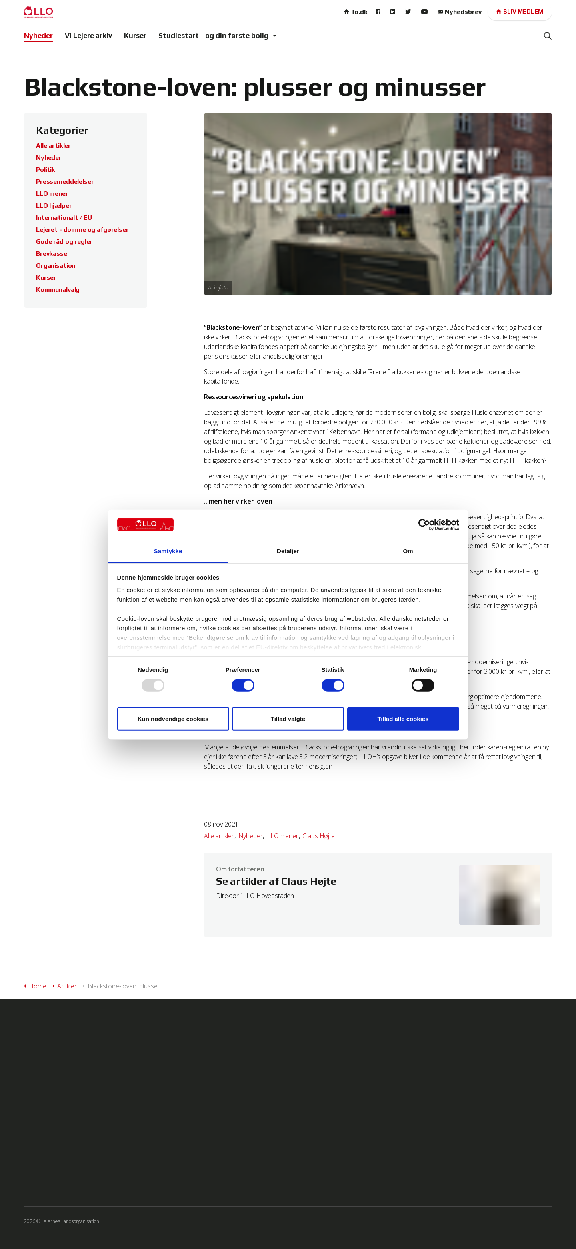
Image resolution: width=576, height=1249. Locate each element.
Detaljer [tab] (288, 551)
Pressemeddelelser (65, 181)
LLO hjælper (54, 205)
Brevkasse (51, 253)
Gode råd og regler (64, 241)
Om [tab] (408, 551)
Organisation (55, 265)
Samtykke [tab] (168, 551)
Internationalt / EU (64, 217)
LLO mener (282, 835)
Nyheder (38, 35)
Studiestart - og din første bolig (213, 35)
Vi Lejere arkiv (88, 35)
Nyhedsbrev (460, 12)
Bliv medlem (519, 12)
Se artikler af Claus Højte (276, 881)
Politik (45, 169)
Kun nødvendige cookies (173, 718)
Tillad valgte (288, 718)
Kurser (135, 35)
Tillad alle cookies (402, 718)
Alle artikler (219, 835)
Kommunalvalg (58, 289)
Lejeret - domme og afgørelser (82, 229)
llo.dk (356, 12)
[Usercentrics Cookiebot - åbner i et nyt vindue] (424, 525)
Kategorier (62, 130)
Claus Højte (318, 835)
